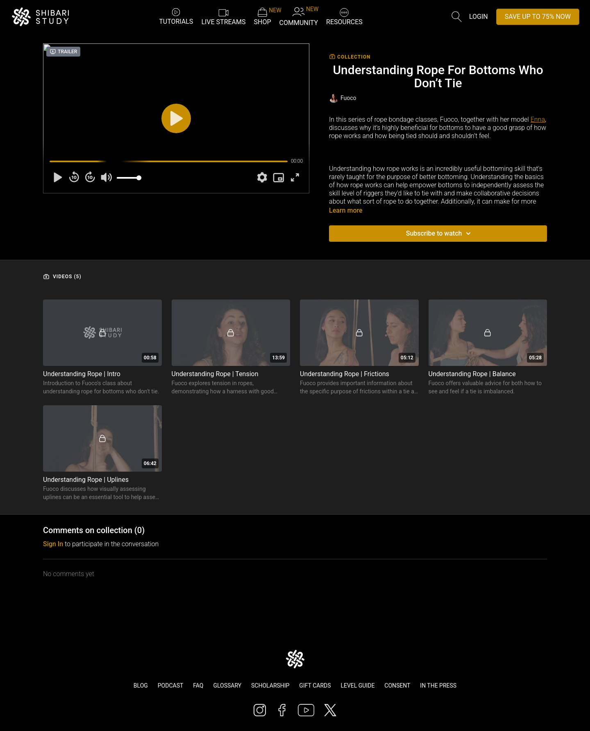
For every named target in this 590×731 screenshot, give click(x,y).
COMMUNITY (298, 16)
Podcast (171, 685)
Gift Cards (315, 685)
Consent (397, 685)
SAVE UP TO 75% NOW (538, 16)
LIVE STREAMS (223, 16)
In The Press (438, 685)
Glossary (227, 685)
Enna (538, 119)
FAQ (198, 685)
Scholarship (270, 685)
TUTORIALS (176, 16)
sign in (53, 544)
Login (478, 16)
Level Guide (357, 685)
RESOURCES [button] (344, 16)
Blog (141, 685)
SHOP (262, 16)
